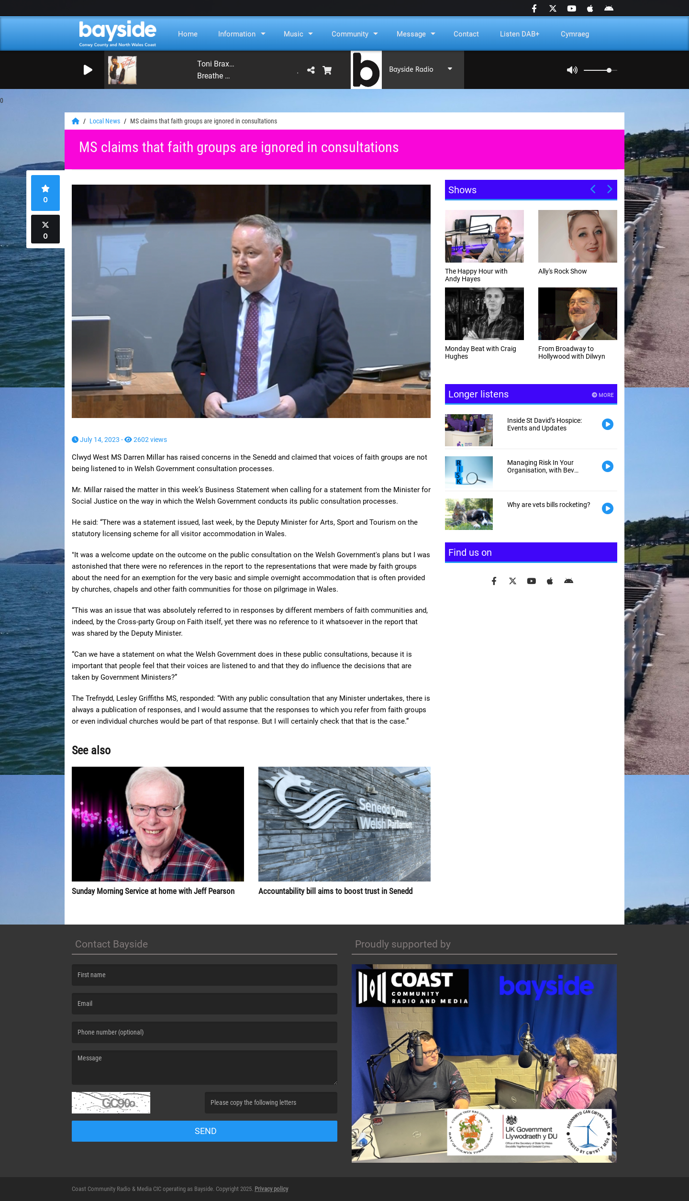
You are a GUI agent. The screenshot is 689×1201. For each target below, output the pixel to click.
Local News (105, 121)
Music (293, 34)
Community (350, 34)
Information (237, 34)
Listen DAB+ (520, 34)
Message (411, 34)
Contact (466, 34)
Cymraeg (575, 34)
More (602, 395)
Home (188, 34)
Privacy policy (271, 1188)
